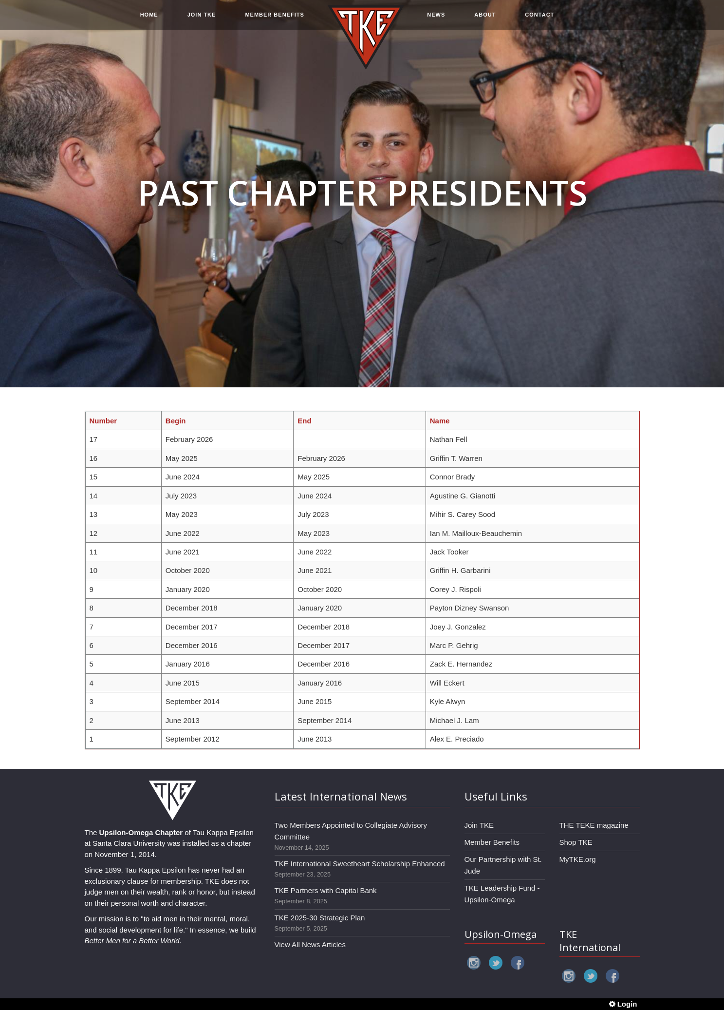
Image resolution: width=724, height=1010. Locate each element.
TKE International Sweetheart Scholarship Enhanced (360, 863)
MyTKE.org (577, 859)
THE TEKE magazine (594, 825)
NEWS (436, 20)
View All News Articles (310, 944)
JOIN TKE (201, 20)
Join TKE (479, 825)
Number (103, 421)
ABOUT (485, 20)
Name (440, 421)
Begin (176, 421)
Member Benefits (492, 842)
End (304, 421)
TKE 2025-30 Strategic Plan (320, 918)
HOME (149, 20)
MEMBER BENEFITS (274, 20)
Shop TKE (576, 842)
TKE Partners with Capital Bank (326, 890)
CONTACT (539, 20)
